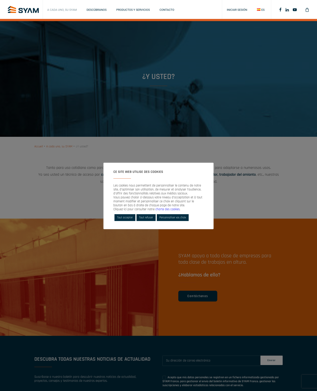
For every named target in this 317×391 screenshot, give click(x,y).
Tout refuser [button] (146, 217)
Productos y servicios (133, 9)
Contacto (167, 9)
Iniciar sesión (237, 9)
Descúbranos (97, 9)
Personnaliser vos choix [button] (172, 217)
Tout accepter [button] (125, 217)
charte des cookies (167, 209)
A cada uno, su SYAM (62, 9)
